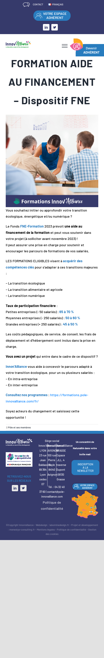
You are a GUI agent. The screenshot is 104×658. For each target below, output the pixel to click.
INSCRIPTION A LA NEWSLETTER (85, 467)
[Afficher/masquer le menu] (65, 46)
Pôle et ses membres (19, 427)
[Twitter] (23, 488)
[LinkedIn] (15, 488)
